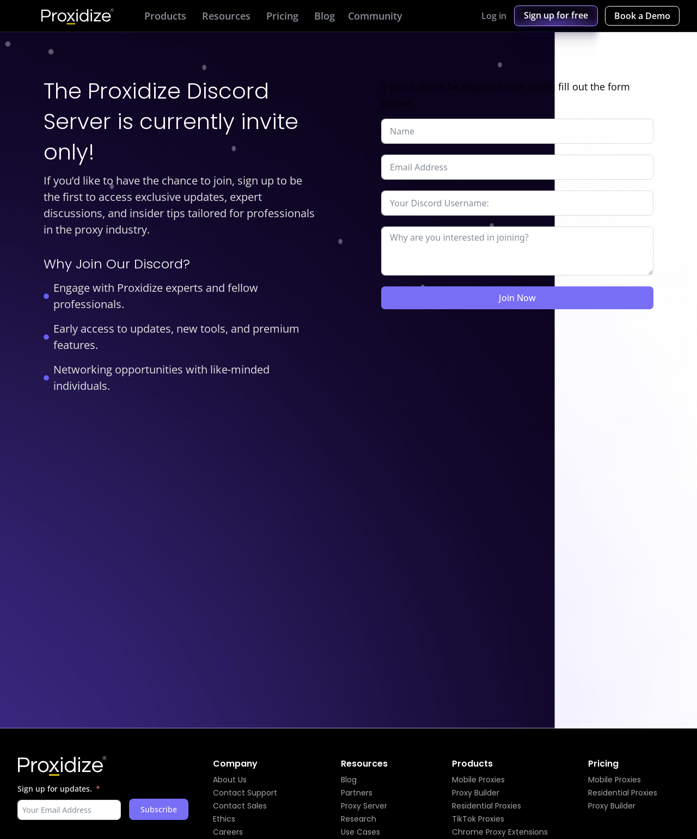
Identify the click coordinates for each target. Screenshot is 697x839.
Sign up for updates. (54, 788)
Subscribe (158, 809)
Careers (228, 831)
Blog (349, 779)
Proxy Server (364, 805)
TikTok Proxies (478, 818)
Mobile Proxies (478, 779)
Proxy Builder (475, 792)
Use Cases (360, 831)
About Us (230, 779)
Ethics (224, 818)
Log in (493, 16)
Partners (356, 792)
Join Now (517, 298)
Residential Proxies (486, 805)
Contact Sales (240, 805)
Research (358, 818)
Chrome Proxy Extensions (500, 831)
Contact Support (245, 792)
